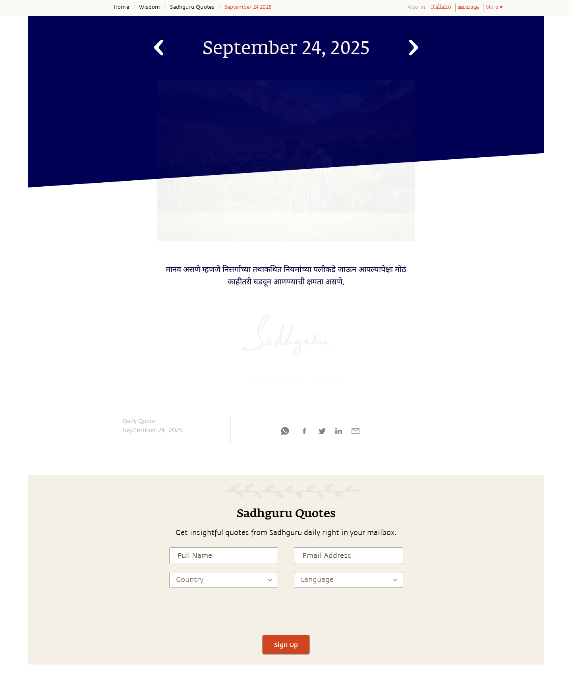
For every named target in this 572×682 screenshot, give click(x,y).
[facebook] (304, 433)
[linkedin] (338, 432)
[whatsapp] (285, 432)
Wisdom (149, 7)
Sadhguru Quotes (192, 7)
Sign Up (286, 644)
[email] (355, 432)
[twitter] (321, 432)
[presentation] (286, 611)
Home (121, 7)
